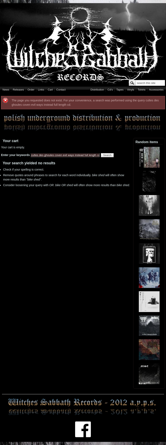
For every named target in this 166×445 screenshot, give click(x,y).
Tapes (120, 89)
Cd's (110, 89)
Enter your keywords (16, 155)
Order (31, 89)
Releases (18, 89)
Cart (50, 89)
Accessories (156, 89)
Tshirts (141, 89)
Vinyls (130, 89)
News (5, 89)
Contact (61, 89)
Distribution (97, 89)
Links (41, 89)
